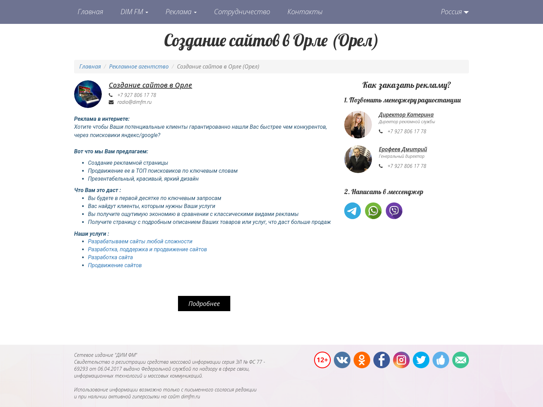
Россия (451, 11)
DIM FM (134, 11)
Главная (90, 11)
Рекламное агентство (139, 66)
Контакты (305, 11)
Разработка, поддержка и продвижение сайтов (147, 249)
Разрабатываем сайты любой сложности (140, 241)
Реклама (181, 11)
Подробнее (204, 303)
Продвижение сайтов (115, 265)
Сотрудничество (242, 11)
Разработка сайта (110, 257)
